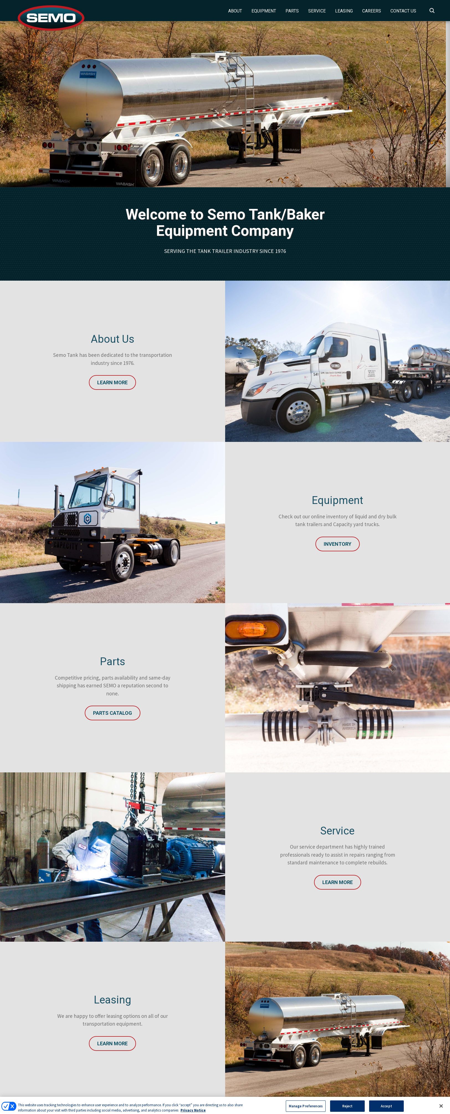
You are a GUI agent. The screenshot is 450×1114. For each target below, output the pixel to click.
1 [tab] (224, 154)
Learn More (112, 382)
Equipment (263, 11)
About (235, 11)
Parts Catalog (112, 713)
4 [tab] (249, 154)
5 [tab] (257, 154)
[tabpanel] (225, 104)
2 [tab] (232, 154)
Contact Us (403, 11)
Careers (371, 11)
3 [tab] (241, 154)
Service (317, 11)
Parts (292, 11)
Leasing (344, 11)
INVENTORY (337, 544)
